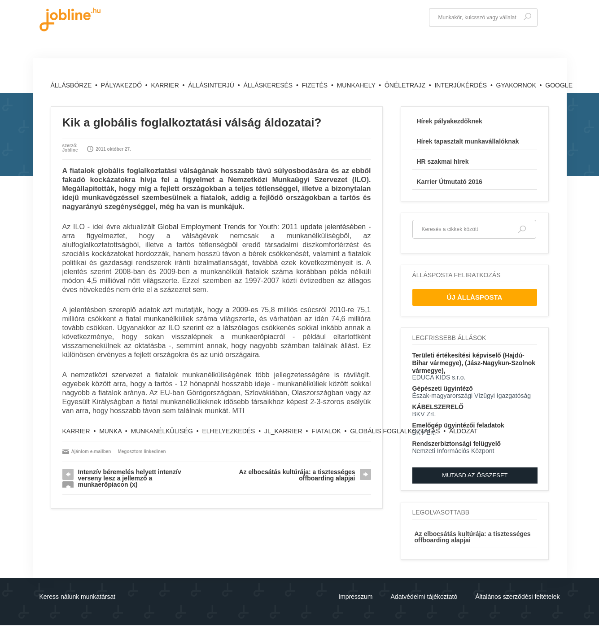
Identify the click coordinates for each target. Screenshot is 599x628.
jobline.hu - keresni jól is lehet (70, 19)
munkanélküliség (161, 431)
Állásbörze (72, 85)
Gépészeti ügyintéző (442, 388)
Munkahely (357, 85)
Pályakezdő (122, 85)
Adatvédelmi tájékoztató (424, 596)
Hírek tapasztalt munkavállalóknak (468, 141)
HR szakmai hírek (443, 161)
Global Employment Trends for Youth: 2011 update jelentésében (261, 227)
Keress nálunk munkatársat (77, 596)
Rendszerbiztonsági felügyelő (456, 443)
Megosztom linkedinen (142, 451)
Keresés (527, 17)
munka (110, 431)
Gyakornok (517, 85)
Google (559, 85)
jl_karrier (283, 431)
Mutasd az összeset (474, 475)
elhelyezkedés (228, 431)
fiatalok (326, 431)
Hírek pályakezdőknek (449, 121)
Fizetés (315, 85)
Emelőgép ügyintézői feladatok (458, 425)
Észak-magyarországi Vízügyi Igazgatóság (471, 395)
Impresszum (355, 596)
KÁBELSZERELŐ (437, 406)
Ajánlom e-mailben (91, 451)
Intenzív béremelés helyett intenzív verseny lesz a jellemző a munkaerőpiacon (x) (129, 478)
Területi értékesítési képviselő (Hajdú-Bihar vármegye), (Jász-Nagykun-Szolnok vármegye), (474, 363)
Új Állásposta (475, 297)
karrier (76, 431)
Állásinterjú (212, 85)
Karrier (166, 85)
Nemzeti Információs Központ (453, 450)
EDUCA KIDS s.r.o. (439, 377)
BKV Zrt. (424, 414)
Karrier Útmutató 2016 (449, 181)
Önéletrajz (406, 85)
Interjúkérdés (461, 85)
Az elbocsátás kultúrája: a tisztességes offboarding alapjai (297, 475)
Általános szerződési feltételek (517, 596)
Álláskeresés (268, 85)
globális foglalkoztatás (395, 431)
